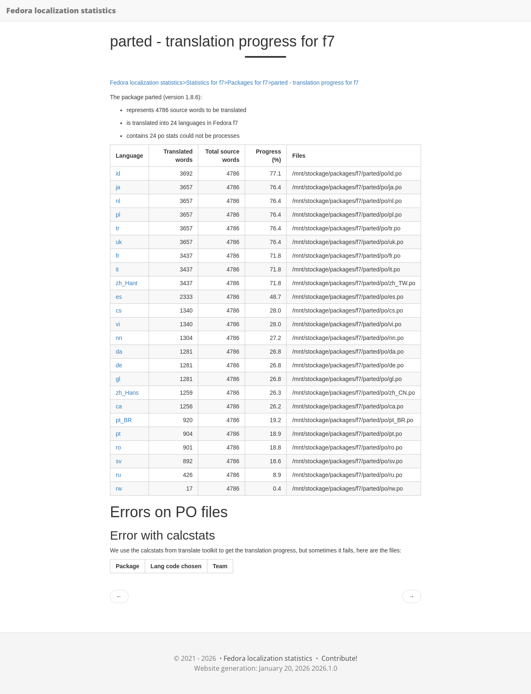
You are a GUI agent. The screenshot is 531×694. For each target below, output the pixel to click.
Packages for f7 (247, 82)
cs (119, 310)
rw (119, 488)
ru (118, 475)
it (117, 269)
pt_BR (124, 420)
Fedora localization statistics (61, 10)
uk (119, 242)
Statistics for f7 (205, 82)
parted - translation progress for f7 (315, 82)
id (118, 173)
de (119, 365)
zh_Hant (126, 283)
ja (118, 187)
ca (119, 406)
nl (118, 201)
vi (118, 324)
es (119, 296)
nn (119, 338)
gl (118, 379)
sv (119, 461)
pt (118, 433)
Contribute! (339, 658)
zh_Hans (127, 392)
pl (118, 214)
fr (117, 255)
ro (118, 447)
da (119, 351)
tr (117, 228)
